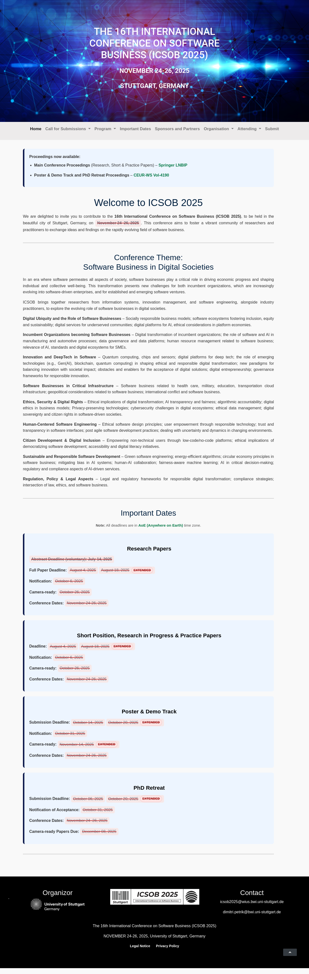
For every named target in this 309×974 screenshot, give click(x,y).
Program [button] (104, 129)
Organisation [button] (217, 129)
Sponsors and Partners (177, 129)
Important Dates (135, 129)
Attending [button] (248, 129)
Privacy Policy (167, 946)
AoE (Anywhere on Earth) (160, 525)
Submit (272, 129)
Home (35, 129)
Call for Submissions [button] (66, 129)
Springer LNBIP (172, 165)
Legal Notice (140, 946)
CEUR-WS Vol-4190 (151, 175)
